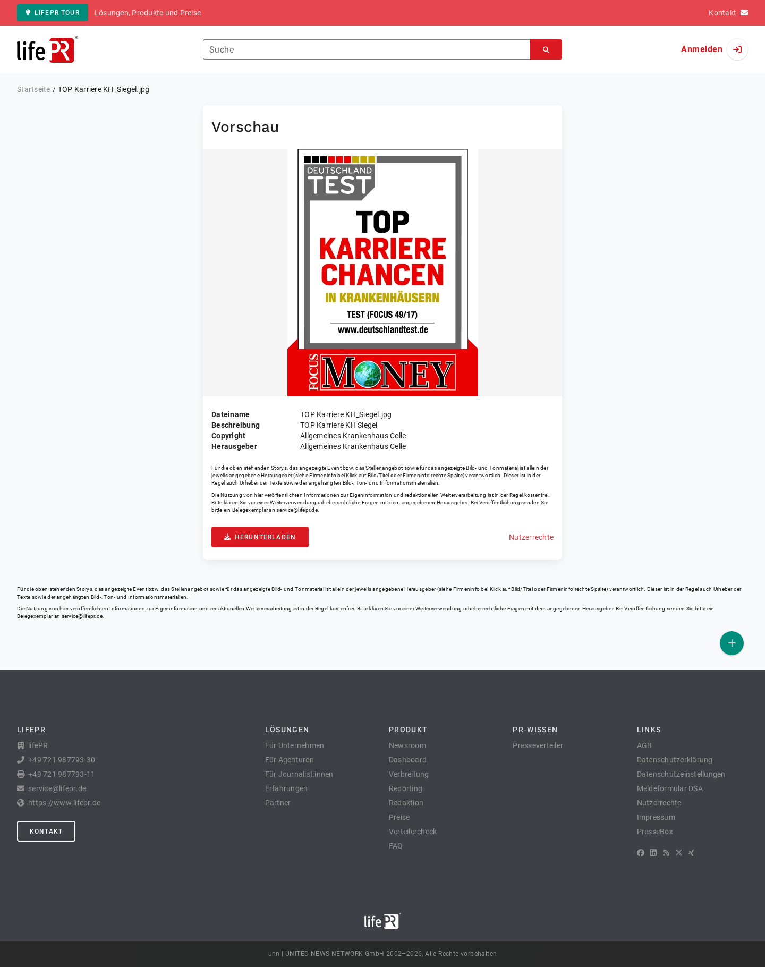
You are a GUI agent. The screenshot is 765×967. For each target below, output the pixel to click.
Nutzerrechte (531, 537)
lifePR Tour (53, 12)
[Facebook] (640, 852)
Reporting (405, 788)
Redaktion (406, 803)
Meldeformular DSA (670, 788)
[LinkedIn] (653, 852)
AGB (644, 745)
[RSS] (666, 852)
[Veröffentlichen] (732, 643)
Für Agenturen (289, 760)
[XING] (691, 852)
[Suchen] (546, 49)
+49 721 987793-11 (61, 774)
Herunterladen (260, 537)
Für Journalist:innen (299, 774)
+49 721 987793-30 (61, 760)
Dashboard (408, 760)
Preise (399, 817)
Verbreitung (409, 774)
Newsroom (407, 745)
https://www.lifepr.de (64, 803)
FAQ (396, 846)
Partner (278, 803)
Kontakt (46, 831)
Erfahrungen (286, 788)
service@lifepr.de (297, 510)
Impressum (656, 817)
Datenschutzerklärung (675, 760)
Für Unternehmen (295, 745)
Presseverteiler (538, 745)
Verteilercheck (413, 831)
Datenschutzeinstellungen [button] (681, 774)
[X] (679, 852)
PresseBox (655, 831)
